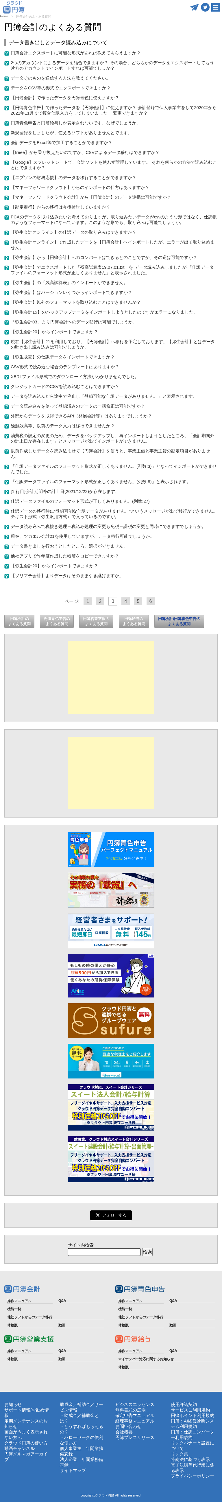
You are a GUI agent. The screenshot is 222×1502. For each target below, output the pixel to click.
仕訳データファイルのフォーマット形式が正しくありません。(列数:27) (80, 501)
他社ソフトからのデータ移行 (29, 1317)
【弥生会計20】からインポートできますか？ (54, 331)
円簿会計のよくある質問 (19, 621)
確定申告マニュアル (134, 1415)
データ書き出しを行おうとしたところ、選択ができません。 (69, 546)
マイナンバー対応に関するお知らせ (146, 1359)
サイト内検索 (81, 1245)
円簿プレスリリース (134, 1437)
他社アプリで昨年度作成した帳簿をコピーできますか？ (65, 555)
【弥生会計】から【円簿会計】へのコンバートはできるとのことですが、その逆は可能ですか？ (104, 257)
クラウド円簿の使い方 (26, 1442)
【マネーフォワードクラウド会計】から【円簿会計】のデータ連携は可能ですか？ (91, 197)
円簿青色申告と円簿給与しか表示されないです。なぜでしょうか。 (76, 122)
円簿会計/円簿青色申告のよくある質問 (179, 621)
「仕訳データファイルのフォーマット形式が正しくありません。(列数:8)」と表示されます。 (101, 481)
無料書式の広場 (130, 1409)
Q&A (62, 1301)
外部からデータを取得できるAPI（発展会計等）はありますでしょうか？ (81, 415)
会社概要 (124, 1431)
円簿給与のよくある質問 (134, 621)
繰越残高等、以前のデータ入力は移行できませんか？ (63, 425)
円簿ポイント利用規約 (192, 1415)
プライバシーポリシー (192, 1475)
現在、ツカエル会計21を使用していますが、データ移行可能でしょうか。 (82, 536)
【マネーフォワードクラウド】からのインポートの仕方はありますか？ (80, 187)
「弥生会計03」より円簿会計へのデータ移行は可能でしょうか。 (74, 321)
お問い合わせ (128, 1426)
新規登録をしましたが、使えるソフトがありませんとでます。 (71, 132)
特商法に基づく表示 (190, 1459)
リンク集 (179, 1453)
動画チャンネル (19, 1448)
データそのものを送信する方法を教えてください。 (60, 78)
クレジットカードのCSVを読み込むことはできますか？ (65, 386)
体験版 (12, 1325)
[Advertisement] (111, 677)
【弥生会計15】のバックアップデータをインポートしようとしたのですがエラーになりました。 (104, 312)
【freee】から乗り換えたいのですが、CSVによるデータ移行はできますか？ (85, 152)
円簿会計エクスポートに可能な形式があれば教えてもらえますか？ (76, 52)
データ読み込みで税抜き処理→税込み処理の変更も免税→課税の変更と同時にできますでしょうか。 (108, 526)
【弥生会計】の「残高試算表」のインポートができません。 (69, 282)
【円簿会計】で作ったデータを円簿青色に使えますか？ (65, 97)
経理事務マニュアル (134, 1420)
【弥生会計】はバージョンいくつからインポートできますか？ (71, 292)
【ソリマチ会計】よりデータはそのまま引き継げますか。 (67, 575)
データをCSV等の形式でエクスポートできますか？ (61, 87)
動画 (61, 1325)
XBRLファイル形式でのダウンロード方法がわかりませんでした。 (75, 376)
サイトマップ (73, 1470)
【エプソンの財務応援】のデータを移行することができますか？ (73, 177)
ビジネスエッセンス (134, 1404)
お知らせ (13, 1404)
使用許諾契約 (184, 1404)
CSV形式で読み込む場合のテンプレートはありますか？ (65, 366)
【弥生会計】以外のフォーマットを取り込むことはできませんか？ (76, 302)
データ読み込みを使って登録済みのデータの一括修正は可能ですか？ (78, 406)
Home (4, 16)
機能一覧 (14, 1309)
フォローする (111, 1215)
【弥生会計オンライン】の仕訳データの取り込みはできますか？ (73, 232)
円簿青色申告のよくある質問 (57, 621)
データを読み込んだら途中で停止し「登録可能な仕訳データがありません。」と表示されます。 (104, 396)
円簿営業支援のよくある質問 (96, 621)
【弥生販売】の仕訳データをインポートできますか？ (63, 356)
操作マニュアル (19, 1301)
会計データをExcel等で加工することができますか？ (61, 142)
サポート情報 (17, 1409)
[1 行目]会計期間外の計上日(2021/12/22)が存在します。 (65, 491)
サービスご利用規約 (190, 1409)
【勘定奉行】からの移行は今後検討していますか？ (60, 207)
